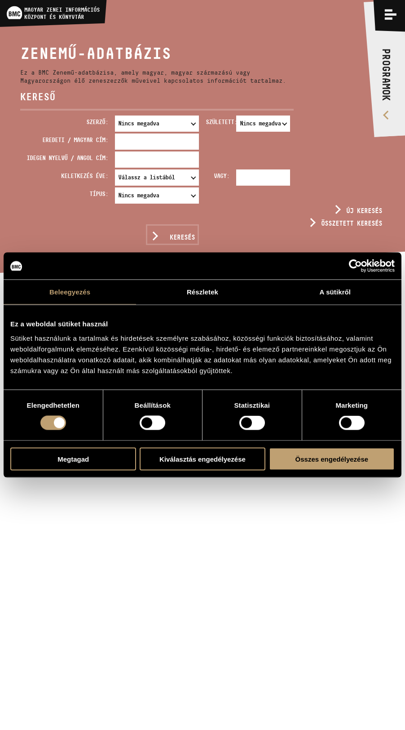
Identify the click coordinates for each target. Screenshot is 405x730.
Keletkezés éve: (84, 175)
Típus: (98, 193)
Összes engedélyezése (332, 459)
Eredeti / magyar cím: (75, 139)
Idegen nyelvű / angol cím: (67, 157)
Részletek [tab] (202, 292)
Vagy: (221, 175)
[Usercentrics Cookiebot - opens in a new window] (355, 266)
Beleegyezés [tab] (69, 292)
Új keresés (364, 210)
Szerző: (97, 121)
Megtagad (73, 459)
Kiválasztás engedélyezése (202, 459)
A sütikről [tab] (335, 292)
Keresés (182, 237)
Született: (219, 121)
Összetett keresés (351, 223)
